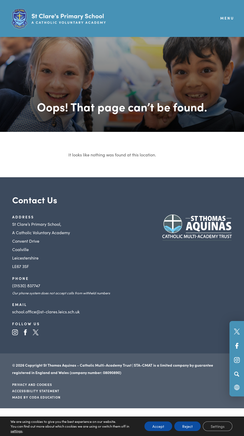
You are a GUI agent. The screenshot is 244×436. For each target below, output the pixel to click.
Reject (187, 426)
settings (16, 431)
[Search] (236, 374)
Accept (158, 426)
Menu (227, 18)
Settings (217, 426)
